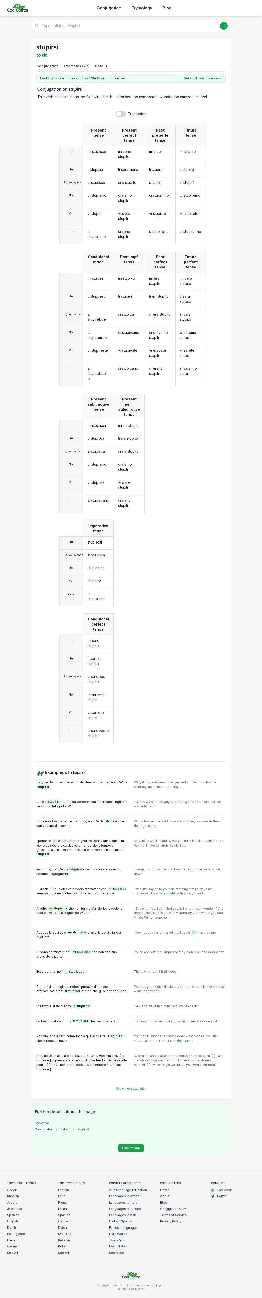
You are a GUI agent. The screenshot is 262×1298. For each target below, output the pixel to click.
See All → (14, 1253)
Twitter (219, 1196)
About (164, 1196)
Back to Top (131, 1148)
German (13, 1246)
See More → (118, 1253)
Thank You (117, 1240)
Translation (137, 114)
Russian (13, 1196)
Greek (12, 1190)
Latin (61, 1196)
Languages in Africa (124, 1196)
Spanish (13, 1215)
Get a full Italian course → (203, 78)
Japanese (14, 1209)
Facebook (221, 1190)
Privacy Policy (170, 1221)
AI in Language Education (128, 1190)
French (12, 1240)
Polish (62, 1246)
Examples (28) (77, 66)
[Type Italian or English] (131, 26)
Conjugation (109, 8)
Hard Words (118, 1234)
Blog (166, 8)
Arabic (12, 1202)
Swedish (64, 1234)
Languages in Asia (123, 1215)
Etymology (142, 8)
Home (164, 1190)
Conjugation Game (174, 1209)
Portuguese (16, 1234)
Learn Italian (118, 1246)
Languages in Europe (125, 1209)
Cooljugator (43, 1129)
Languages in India (123, 1202)
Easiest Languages (123, 1228)
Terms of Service (173, 1215)
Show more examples (131, 1088)
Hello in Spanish (121, 1221)
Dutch (11, 1228)
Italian (65, 1129)
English (12, 1221)
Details (101, 66)
